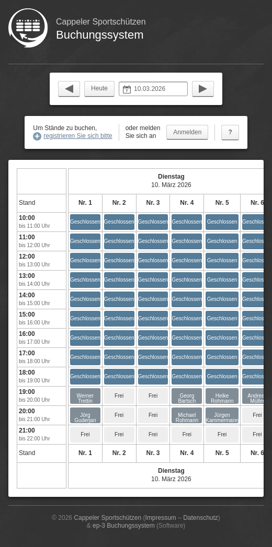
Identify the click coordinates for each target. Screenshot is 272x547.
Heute (99, 88)
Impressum (160, 517)
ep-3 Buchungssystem (124, 525)
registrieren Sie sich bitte (77, 135)
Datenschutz (200, 517)
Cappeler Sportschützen (107, 517)
